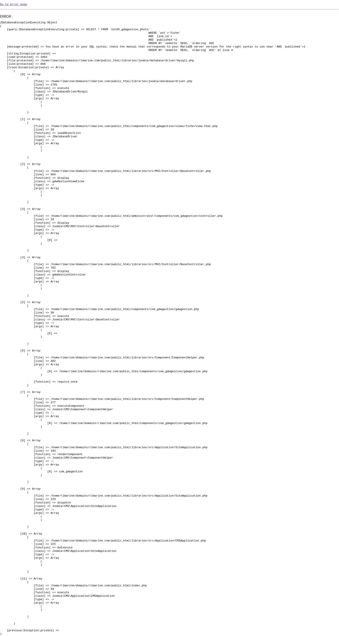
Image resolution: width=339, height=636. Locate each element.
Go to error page (13, 4)
